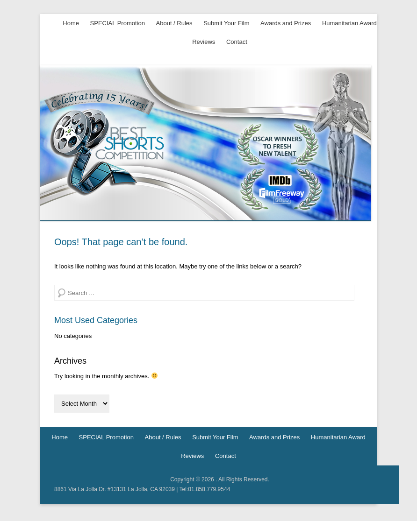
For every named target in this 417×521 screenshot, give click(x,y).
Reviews (203, 41)
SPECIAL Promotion (117, 23)
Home (71, 23)
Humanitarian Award (349, 23)
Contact (236, 41)
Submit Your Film (226, 23)
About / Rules (174, 23)
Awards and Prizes (285, 23)
